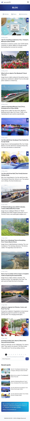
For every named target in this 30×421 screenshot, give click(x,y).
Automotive (23, 14)
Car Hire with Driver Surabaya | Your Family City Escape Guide (19, 388)
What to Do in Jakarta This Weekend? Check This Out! (19, 376)
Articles (6, 14)
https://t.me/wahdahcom (9, 409)
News (13, 14)
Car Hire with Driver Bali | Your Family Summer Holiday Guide (19, 394)
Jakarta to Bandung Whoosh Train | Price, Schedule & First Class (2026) (19, 382)
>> (25, 354)
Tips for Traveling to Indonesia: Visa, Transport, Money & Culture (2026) (19, 369)
